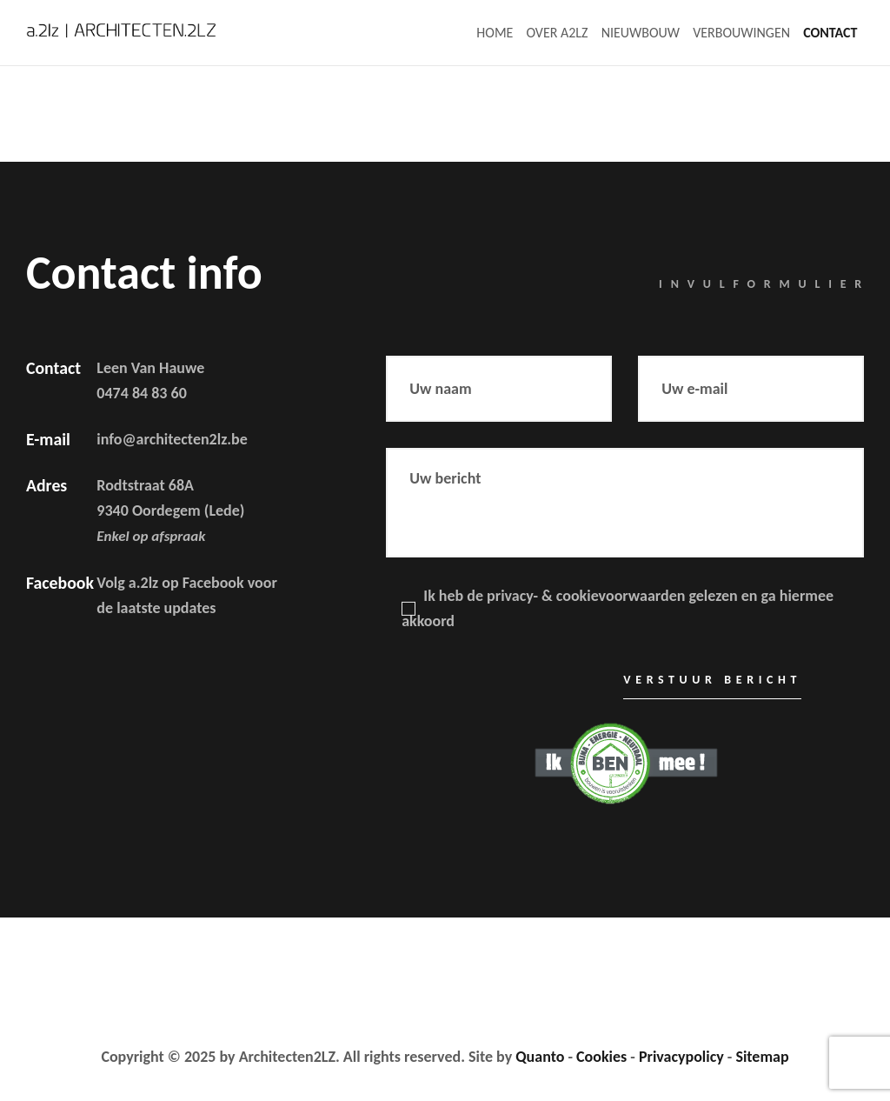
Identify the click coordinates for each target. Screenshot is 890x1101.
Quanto (539, 1056)
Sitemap (761, 1056)
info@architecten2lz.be (171, 439)
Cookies (601, 1056)
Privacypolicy (681, 1056)
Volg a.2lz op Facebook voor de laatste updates (186, 595)
